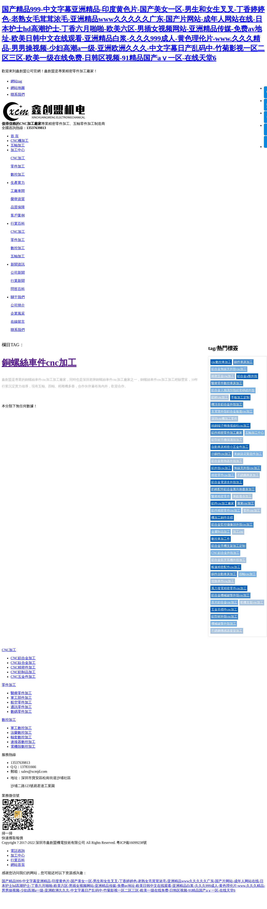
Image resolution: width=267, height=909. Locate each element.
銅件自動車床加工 (223, 574)
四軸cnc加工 (247, 574)
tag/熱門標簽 (223, 348)
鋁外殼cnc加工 (221, 468)
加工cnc (238, 531)
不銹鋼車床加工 (248, 475)
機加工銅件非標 (222, 517)
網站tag (16, 81)
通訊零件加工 (21, 707)
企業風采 (18, 313)
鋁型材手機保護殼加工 (226, 439)
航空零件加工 (21, 702)
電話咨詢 (18, 851)
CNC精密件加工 (23, 667)
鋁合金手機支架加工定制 (228, 546)
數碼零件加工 (21, 711)
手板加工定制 (240, 397)
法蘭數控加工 (21, 732)
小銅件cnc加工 (221, 454)
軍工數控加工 (21, 728)
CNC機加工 (20, 141)
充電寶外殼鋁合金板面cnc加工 (232, 411)
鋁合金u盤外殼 (247, 376)
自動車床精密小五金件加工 (229, 447)
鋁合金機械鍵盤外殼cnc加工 (230, 595)
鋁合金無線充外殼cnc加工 (228, 369)
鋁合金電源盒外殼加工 (226, 482)
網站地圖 (18, 88)
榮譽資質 (18, 199)
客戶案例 (18, 215)
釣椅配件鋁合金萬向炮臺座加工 (233, 489)
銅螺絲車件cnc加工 (39, 363)
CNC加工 (18, 158)
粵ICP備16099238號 (131, 842)
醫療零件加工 (21, 693)
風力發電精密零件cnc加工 (228, 588)
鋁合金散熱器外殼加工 (226, 461)
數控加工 (18, 174)
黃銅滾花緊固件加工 (248, 454)
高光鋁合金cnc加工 (224, 602)
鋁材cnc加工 (219, 397)
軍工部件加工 (21, 698)
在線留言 (18, 321)
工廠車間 (18, 191)
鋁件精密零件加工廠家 (226, 432)
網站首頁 (18, 865)
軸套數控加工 (21, 737)
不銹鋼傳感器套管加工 (226, 630)
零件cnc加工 (251, 510)
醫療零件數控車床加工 (226, 383)
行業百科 (18, 223)
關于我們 (18, 297)
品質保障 (18, 207)
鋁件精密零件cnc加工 (225, 510)
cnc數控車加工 (221, 362)
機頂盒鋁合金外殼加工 (226, 404)
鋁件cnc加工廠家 (222, 503)
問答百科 (18, 289)
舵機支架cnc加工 (251, 602)
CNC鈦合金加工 (23, 663)
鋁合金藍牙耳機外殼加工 (228, 560)
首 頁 (15, 136)
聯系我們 (18, 94)
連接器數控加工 (23, 742)
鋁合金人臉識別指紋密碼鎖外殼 (233, 390)
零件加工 (18, 166)
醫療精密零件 (220, 496)
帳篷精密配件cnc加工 (225, 567)
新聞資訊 (18, 264)
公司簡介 (18, 305)
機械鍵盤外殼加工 (223, 623)
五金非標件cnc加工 (224, 609)
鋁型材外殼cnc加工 (224, 616)
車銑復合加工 (242, 496)
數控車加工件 (220, 538)
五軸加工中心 (254, 432)
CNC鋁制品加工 (23, 672)
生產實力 (18, 182)
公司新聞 (18, 272)
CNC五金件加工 (23, 677)
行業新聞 (18, 281)
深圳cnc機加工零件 (224, 418)
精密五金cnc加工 (222, 376)
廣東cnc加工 (245, 503)
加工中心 (18, 150)
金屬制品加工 (220, 531)
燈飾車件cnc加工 (222, 581)
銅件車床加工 (243, 362)
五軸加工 (18, 145)
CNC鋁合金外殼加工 (225, 553)
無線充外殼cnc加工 (247, 468)
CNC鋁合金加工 (23, 658)
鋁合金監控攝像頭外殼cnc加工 (232, 524)
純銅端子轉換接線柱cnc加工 (230, 425)
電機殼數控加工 (23, 746)
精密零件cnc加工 (222, 475)
